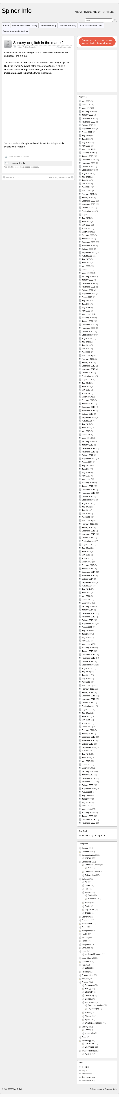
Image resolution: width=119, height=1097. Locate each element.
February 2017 (88, 483)
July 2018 (86, 424)
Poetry (87, 906)
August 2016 (87, 503)
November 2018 (88, 410)
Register (85, 1067)
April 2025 (86, 146)
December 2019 (88, 366)
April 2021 (86, 311)
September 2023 (89, 211)
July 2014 (86, 589)
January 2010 (87, 775)
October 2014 (87, 579)
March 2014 (87, 603)
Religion (85, 979)
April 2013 (86, 641)
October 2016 (87, 496)
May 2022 (86, 266)
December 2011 (88, 696)
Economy (86, 917)
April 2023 (86, 228)
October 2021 (87, 290)
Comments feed (88, 1077)
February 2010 (88, 771)
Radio (90, 895)
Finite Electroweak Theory (24, 25)
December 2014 (88, 572)
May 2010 (86, 761)
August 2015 (87, 545)
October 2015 (87, 538)
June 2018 (86, 428)
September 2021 (89, 294)
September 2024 (89, 170)
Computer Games (92, 865)
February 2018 (88, 441)
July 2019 (86, 383)
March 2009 (87, 809)
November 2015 (88, 534)
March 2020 (87, 355)
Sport (84, 1037)
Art (86, 882)
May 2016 (86, 514)
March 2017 (87, 479)
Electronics (89, 1047)
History (19, 47)
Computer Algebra (95, 1005)
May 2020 (86, 349)
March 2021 (87, 314)
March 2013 (87, 644)
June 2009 (86, 799)
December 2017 (88, 448)
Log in (84, 1070)
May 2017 (86, 472)
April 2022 (86, 270)
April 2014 (86, 600)
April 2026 (86, 105)
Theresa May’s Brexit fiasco (60, 177)
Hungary (85, 944)
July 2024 (86, 177)
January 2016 (87, 527)
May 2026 (86, 101)
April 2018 (86, 435)
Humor (84, 941)
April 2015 (86, 558)
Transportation (88, 1051)
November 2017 (88, 452)
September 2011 (89, 706)
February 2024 (88, 194)
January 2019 (87, 404)
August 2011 (87, 710)
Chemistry (89, 992)
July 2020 (86, 342)
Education (86, 920)
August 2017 (87, 462)
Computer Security (92, 872)
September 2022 (89, 252)
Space (87, 1019)
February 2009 (88, 813)
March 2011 (87, 727)
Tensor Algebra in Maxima (15, 31)
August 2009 (87, 792)
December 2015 (88, 531)
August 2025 (87, 132)
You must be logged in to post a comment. (21, 167)
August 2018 (87, 421)
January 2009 (87, 816)
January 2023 (87, 239)
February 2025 (88, 153)
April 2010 (86, 765)
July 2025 (86, 135)
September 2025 (89, 129)
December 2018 (88, 407)
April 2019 (86, 393)
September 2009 (89, 789)
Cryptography (93, 1009)
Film (86, 889)
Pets (84, 965)
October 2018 (87, 414)
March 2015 (87, 562)
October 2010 (87, 744)
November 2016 (88, 493)
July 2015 (86, 548)
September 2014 (89, 582)
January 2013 (87, 651)
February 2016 (88, 524)
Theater (88, 913)
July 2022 (86, 259)
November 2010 (88, 740)
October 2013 (87, 620)
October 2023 (87, 208)
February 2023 (88, 235)
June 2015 (86, 551)
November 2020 (88, 328)
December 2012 (88, 655)
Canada (85, 848)
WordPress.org (88, 1081)
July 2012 (86, 672)
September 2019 (89, 376)
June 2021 (86, 304)
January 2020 (87, 362)
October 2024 (87, 166)
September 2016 (89, 500)
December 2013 (88, 613)
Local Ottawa (87, 958)
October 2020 (87, 331)
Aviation (88, 1054)
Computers (86, 862)
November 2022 (88, 245)
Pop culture (89, 909)
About (6, 25)
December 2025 (88, 118)
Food (84, 927)
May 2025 (86, 142)
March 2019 (87, 397)
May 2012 (86, 679)
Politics (25, 47)
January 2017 (87, 486)
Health (84, 934)
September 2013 (89, 624)
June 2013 (86, 634)
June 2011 (86, 716)
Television (32, 47)
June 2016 (86, 510)
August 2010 (87, 751)
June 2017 (86, 469)
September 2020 (89, 335)
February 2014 (88, 606)
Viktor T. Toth (17, 1089)
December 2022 (88, 242)
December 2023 (88, 201)
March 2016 (87, 520)
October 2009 (87, 785)
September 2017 (89, 459)
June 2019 (86, 386)
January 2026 (87, 115)
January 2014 (87, 610)
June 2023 (86, 221)
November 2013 (88, 617)
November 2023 (88, 204)
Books (87, 885)
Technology (86, 1041)
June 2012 (86, 675)
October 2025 (87, 125)
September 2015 (89, 541)
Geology (88, 999)
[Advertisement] (97, 70)
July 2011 (86, 713)
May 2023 (86, 225)
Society (85, 1027)
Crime (87, 1030)
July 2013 (86, 630)
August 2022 (87, 256)
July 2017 (86, 465)
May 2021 (86, 307)
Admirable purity (11, 177)
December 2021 (88, 283)
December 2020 (88, 325)
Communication (88, 855)
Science (85, 982)
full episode (56, 143)
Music (87, 903)
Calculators (89, 1043)
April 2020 (86, 352)
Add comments (65, 47)
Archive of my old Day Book (93, 835)
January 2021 (87, 321)
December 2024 (88, 160)
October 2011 (87, 703)
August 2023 (87, 215)
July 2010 (86, 754)
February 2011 (88, 730)
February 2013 (88, 648)
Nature (87, 1012)
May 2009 (86, 802)
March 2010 (87, 768)
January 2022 (87, 280)
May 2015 (86, 555)
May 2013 (86, 637)
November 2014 (88, 575)
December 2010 (88, 737)
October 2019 (87, 373)
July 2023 (86, 218)
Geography (89, 995)
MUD (90, 868)
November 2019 (88, 369)
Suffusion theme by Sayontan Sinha (103, 1089)
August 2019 (87, 380)
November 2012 (88, 658)
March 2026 (87, 108)
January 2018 (87, 445)
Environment (87, 924)
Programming (87, 975)
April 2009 (86, 806)
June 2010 (86, 758)
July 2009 (86, 795)
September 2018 (89, 417)
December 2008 (88, 819)
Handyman (86, 931)
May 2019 (86, 390)
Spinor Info (17, 10)
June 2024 (86, 180)
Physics (88, 1016)
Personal (85, 962)
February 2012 (88, 689)
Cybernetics (90, 875)
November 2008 (88, 823)
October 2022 (87, 249)
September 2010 (89, 747)
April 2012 (86, 682)
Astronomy (89, 985)
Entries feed (87, 1074)
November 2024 (88, 163)
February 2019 (88, 400)
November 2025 (88, 122)
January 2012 (87, 692)
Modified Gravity (48, 25)
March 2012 (87, 685)
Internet (88, 858)
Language (86, 948)
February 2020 (88, 359)
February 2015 (88, 565)
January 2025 (87, 156)
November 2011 (88, 699)
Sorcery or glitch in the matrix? (38, 43)
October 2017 (87, 455)
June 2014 (86, 593)
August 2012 (87, 668)
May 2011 (86, 720)
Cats (87, 968)
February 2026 (88, 111)
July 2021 (86, 300)
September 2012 (89, 665)
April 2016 (86, 517)
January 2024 (87, 197)
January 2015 (87, 569)
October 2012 (87, 661)
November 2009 (88, 782)
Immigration (90, 1033)
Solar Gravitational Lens (91, 25)
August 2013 (87, 627)
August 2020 (87, 338)
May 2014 (86, 596)
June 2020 (86, 345)
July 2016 (86, 507)
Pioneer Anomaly (68, 25)
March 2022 (87, 273)
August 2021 (87, 297)
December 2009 (88, 778)
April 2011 (86, 723)
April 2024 (86, 187)
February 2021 (88, 318)
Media (87, 892)
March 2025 (87, 149)
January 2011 (87, 734)
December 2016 (88, 490)
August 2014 (87, 586)
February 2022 (88, 276)
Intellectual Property (93, 954)
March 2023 (87, 232)
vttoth (18, 157)
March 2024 (87, 190)
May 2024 (86, 184)
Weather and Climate (93, 1023)
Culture (85, 879)
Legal (84, 951)
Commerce (86, 852)
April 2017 (86, 476)
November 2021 (88, 287)
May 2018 (86, 431)
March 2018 (87, 438)
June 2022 (86, 263)
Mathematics (90, 1002)
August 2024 (87, 173)
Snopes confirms (12, 143)
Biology (88, 988)
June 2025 (86, 139)
